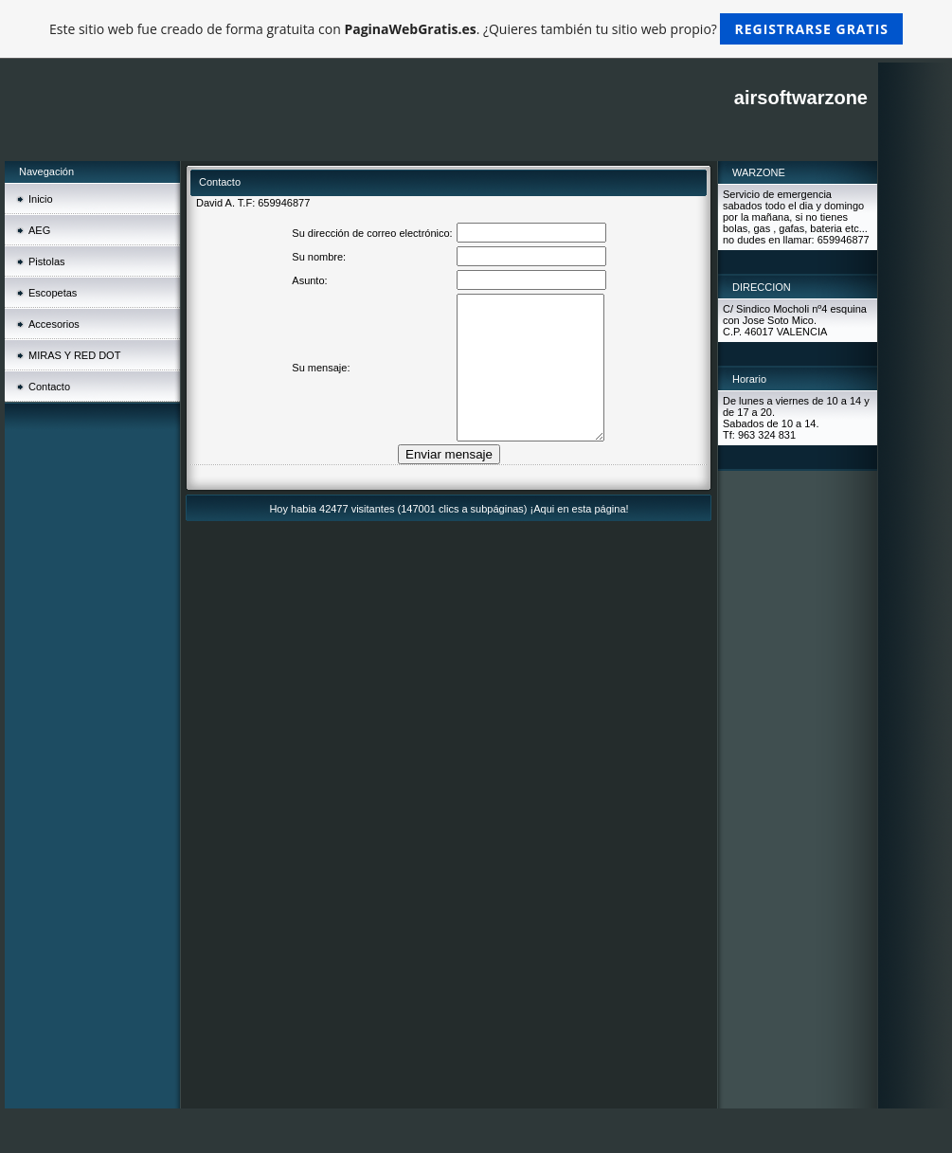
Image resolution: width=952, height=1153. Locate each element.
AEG (39, 230)
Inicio (40, 199)
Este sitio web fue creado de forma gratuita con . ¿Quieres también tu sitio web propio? (476, 29)
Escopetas (52, 292)
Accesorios (54, 324)
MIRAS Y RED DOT (74, 355)
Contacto (49, 386)
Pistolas (46, 261)
